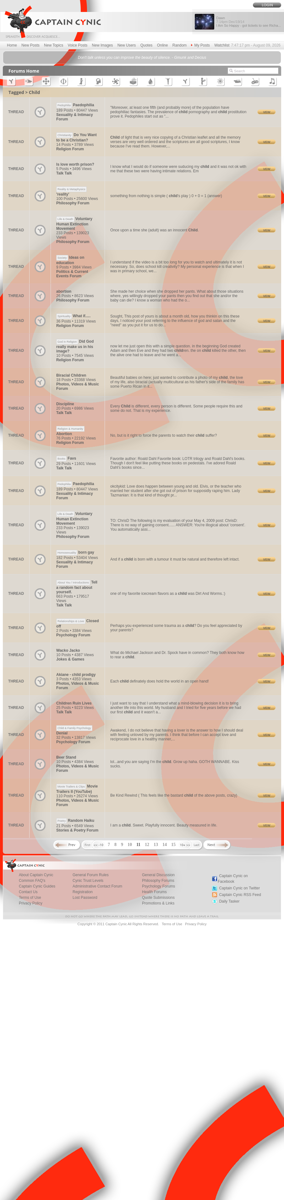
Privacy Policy (30, 903)
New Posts (30, 45)
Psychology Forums (158, 886)
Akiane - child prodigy (76, 674)
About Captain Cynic (36, 875)
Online (162, 45)
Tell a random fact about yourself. (76, 587)
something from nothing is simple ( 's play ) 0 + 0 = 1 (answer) (166, 196)
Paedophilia (75, 105)
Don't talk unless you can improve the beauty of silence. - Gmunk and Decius (142, 57)
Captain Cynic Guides (37, 886)
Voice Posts (78, 45)
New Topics (53, 45)
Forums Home (23, 71)
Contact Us (28, 892)
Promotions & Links (158, 903)
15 (173, 844)
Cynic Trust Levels (88, 880)
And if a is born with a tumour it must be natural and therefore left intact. (175, 559)
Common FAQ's (32, 880)
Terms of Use (30, 897)
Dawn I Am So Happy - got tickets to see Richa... (248, 21)
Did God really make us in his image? (75, 346)
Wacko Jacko (68, 650)
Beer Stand (66, 757)
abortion (63, 291)
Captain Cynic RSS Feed (240, 895)
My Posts (200, 45)
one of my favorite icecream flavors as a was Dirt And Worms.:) (167, 593)
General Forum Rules (91, 875)
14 (164, 844)
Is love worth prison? (75, 164)
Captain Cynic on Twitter (239, 888)
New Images (102, 45)
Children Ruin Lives (74, 703)
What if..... (73, 316)
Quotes (146, 45)
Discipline (65, 404)
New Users (126, 45)
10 (129, 844)
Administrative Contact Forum (97, 886)
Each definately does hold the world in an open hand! (159, 681)
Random (179, 45)
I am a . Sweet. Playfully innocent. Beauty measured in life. (163, 825)
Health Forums (154, 892)
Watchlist (221, 45)
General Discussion (158, 875)
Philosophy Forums (158, 880)
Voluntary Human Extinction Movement (74, 224)
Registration (83, 892)
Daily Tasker (229, 901)
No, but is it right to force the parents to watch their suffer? (163, 435)
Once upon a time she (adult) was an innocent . (154, 230)
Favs (66, 458)
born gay (75, 552)
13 (155, 844)
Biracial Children (71, 375)
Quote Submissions (158, 897)
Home (12, 45)
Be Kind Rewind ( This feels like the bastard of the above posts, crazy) (173, 795)
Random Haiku (75, 820)
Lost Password (85, 897)
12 (147, 844)
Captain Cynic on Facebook (233, 879)
